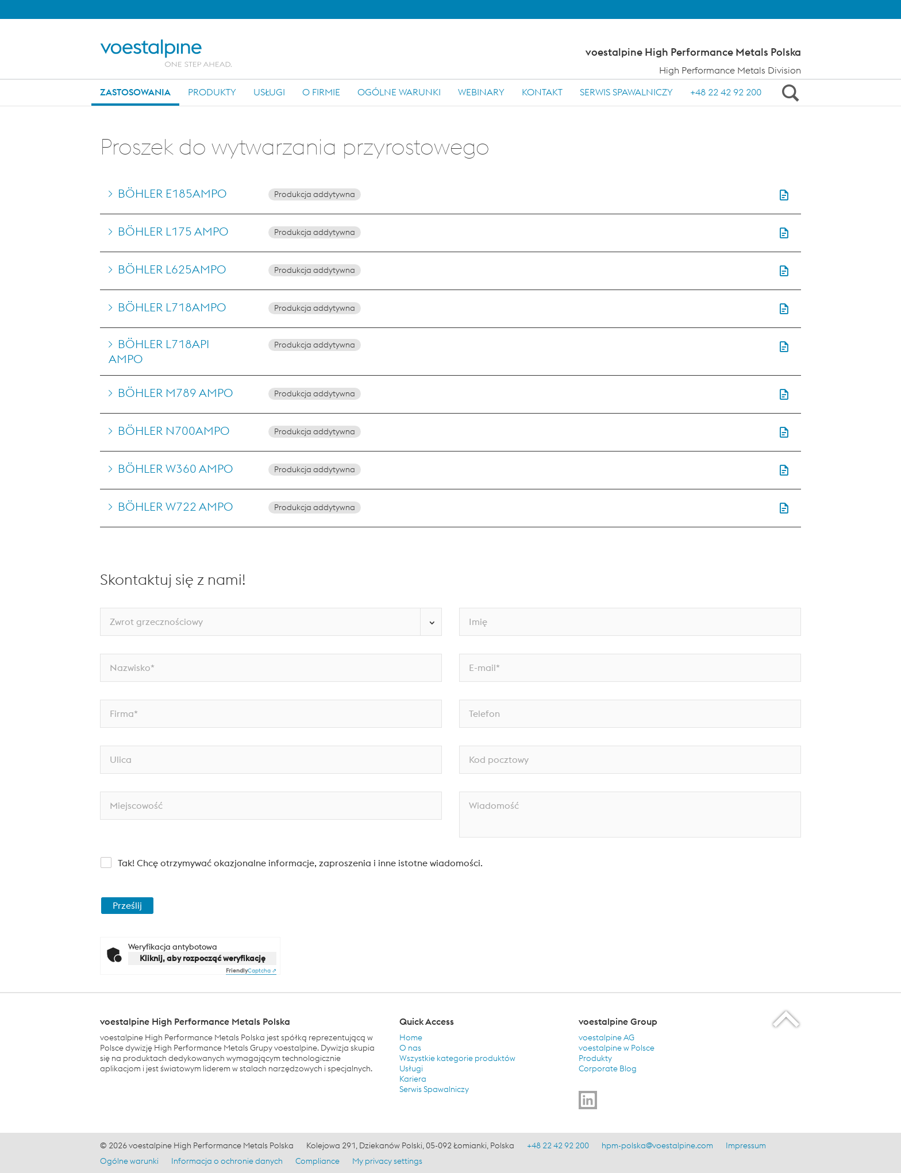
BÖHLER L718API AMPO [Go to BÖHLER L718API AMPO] (159, 351)
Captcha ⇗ (251, 970)
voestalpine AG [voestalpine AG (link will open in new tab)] (606, 1037)
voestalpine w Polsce (616, 1048)
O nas (410, 1048)
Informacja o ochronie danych (227, 1161)
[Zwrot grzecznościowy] (271, 622)
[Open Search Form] (788, 92)
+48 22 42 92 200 (725, 92)
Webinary (481, 92)
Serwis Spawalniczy (626, 92)
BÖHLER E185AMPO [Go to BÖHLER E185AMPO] (172, 193)
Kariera (412, 1079)
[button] (783, 195)
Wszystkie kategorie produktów (457, 1058)
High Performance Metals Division (730, 70)
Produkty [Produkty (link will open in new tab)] (595, 1058)
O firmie (321, 92)
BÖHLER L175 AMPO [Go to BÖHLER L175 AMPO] (173, 231)
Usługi (269, 92)
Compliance (317, 1161)
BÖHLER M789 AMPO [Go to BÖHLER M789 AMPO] (175, 392)
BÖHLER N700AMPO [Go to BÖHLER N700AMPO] (174, 430)
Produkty (212, 92)
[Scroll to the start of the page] (787, 1019)
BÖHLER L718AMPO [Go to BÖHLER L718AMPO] (172, 307)
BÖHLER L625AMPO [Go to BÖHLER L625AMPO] (172, 269)
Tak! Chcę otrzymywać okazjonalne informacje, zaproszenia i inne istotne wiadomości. (300, 863)
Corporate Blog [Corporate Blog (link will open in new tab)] (608, 1068)
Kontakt (542, 92)
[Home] (176, 53)
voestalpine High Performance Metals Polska (693, 52)
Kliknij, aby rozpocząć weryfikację (202, 958)
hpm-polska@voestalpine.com (657, 1145)
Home (410, 1037)
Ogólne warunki (399, 92)
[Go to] (588, 1100)
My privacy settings (387, 1161)
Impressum (746, 1145)
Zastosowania (135, 92)
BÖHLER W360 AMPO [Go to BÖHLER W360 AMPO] (175, 468)
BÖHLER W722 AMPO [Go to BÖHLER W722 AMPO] (175, 506)
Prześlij (127, 905)
